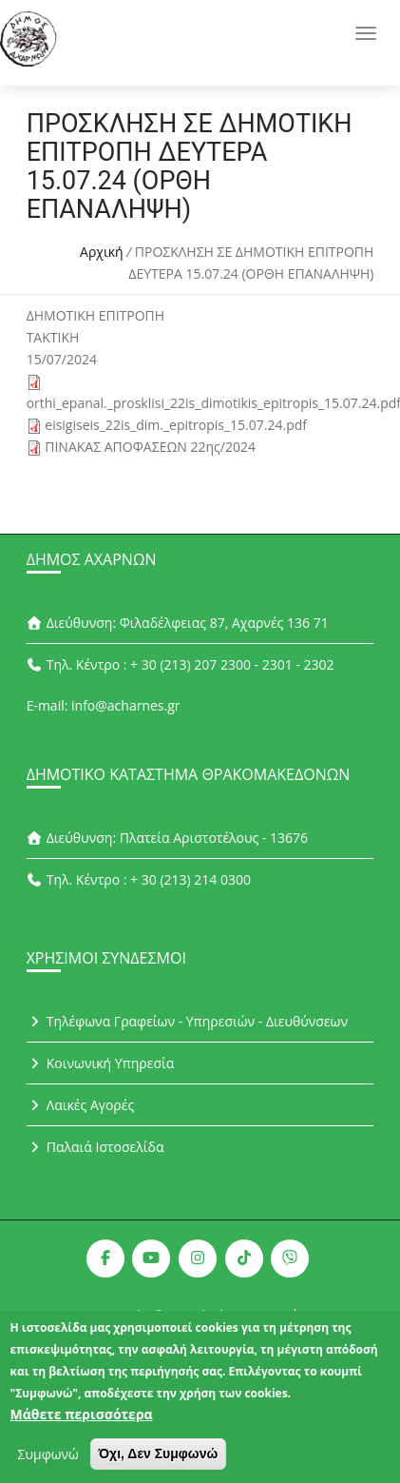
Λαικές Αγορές (81, 1105)
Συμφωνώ (48, 1463)
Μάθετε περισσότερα (81, 1424)
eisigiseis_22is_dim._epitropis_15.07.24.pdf (176, 425)
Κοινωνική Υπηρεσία (101, 1063)
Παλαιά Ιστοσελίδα (95, 1147)
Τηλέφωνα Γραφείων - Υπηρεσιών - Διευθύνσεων (187, 1021)
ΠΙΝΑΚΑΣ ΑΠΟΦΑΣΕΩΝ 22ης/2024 (150, 447)
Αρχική (102, 252)
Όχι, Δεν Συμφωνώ (159, 1463)
